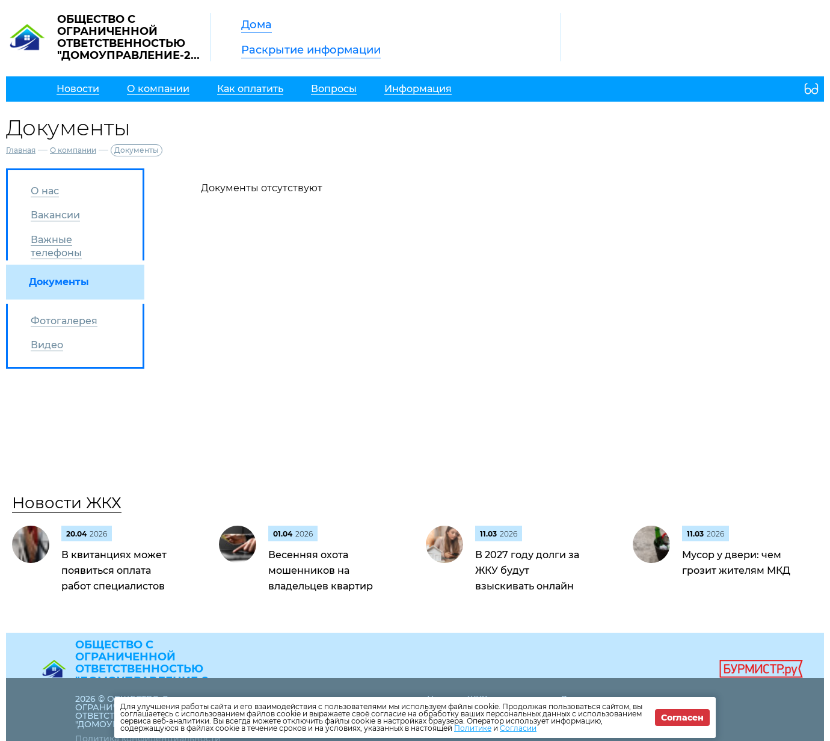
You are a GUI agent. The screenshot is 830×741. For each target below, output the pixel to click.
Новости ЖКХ (66, 502)
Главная (20, 150)
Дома (256, 24)
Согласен (682, 717)
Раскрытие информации (311, 50)
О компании (73, 150)
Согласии (518, 728)
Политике (472, 728)
